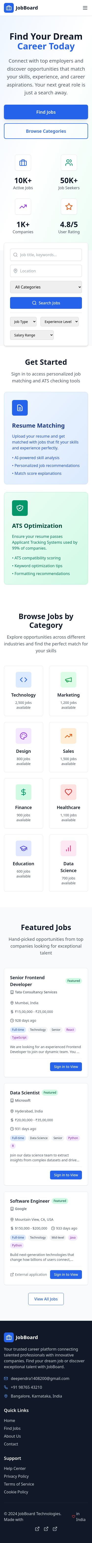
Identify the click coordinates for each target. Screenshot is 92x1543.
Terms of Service (19, 1484)
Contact (11, 1444)
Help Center (15, 1468)
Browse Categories (46, 131)
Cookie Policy (16, 1492)
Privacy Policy (16, 1476)
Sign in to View (66, 1066)
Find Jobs (46, 112)
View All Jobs (46, 1299)
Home (9, 1420)
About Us (12, 1436)
